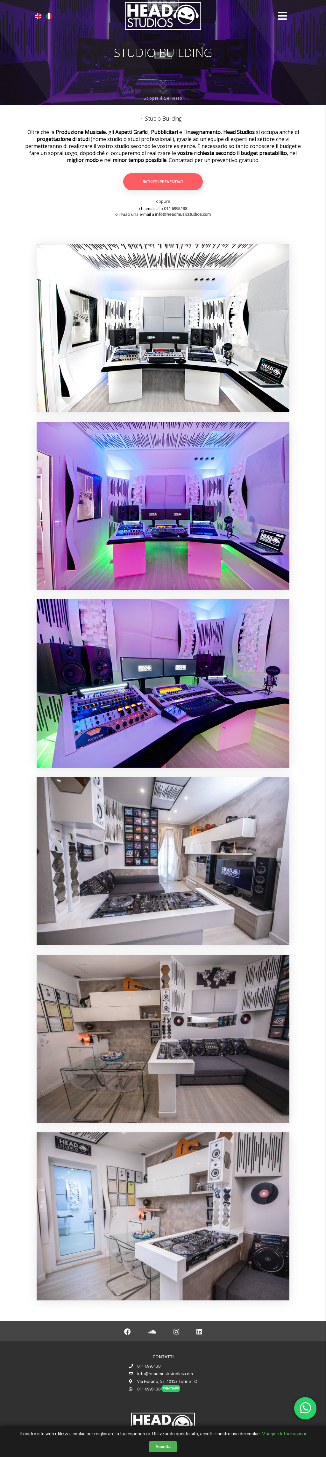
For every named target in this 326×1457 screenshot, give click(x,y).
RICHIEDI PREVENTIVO (163, 182)
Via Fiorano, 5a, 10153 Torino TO (167, 1381)
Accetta (163, 1446)
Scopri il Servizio (163, 89)
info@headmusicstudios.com (183, 214)
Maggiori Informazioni (284, 1433)
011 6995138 (175, 208)
